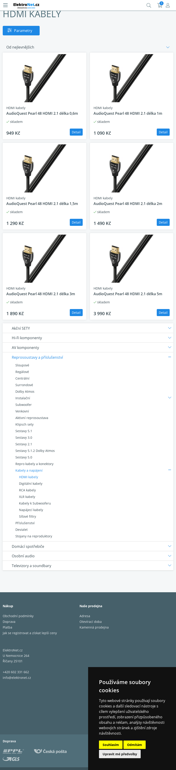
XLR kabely (27, 497)
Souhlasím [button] (111, 745)
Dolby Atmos (24, 391)
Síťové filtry (27, 516)
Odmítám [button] (134, 745)
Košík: (160, 5)
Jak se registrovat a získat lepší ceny (30, 633)
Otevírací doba (91, 621)
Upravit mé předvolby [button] (120, 754)
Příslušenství (25, 523)
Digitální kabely (30, 483)
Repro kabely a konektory (34, 464)
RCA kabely (27, 490)
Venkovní (22, 411)
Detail (76, 132)
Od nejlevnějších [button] (20, 47)
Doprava (9, 621)
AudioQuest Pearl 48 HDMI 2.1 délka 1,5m (42, 203)
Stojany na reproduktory (33, 536)
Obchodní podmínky (18, 616)
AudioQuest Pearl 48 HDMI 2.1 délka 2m (128, 203)
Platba (7, 627)
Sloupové (22, 365)
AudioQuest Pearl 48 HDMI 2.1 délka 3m (40, 293)
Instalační (22, 398)
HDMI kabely (28, 477)
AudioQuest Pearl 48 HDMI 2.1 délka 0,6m (42, 113)
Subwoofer (23, 404)
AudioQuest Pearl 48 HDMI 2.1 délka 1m (128, 113)
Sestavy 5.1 (23, 431)
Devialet (21, 529)
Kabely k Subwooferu (35, 503)
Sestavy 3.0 (23, 437)
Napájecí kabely (31, 510)
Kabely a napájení (29, 470)
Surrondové (24, 385)
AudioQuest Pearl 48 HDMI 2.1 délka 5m (128, 293)
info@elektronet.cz (17, 677)
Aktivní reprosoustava (31, 418)
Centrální (22, 378)
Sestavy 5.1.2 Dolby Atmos (35, 450)
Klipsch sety (24, 424)
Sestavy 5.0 (23, 457)
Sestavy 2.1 (23, 444)
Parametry (23, 30)
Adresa (85, 616)
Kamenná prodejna (94, 627)
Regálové (22, 372)
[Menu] (5, 5)
